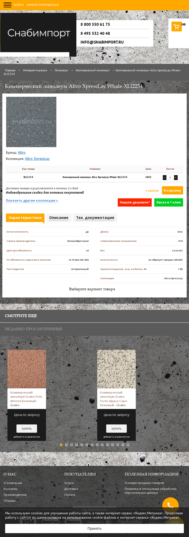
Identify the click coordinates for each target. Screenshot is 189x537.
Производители (15, 495)
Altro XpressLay (37, 159)
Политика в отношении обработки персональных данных (150, 491)
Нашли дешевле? (135, 202)
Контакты (10, 489)
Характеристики (25, 217)
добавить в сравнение (27, 436)
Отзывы (9, 500)
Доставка (71, 489)
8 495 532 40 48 (95, 33)
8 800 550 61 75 (95, 24)
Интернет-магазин (35, 70)
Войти (19, 5)
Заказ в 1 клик (168, 202)
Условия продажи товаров (144, 483)
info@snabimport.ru (102, 42)
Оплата (69, 495)
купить (27, 428)
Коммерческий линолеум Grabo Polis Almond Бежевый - (26, 398)
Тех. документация (95, 217)
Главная (10, 70)
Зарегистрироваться (43, 5)
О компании (13, 483)
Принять (94, 528)
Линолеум (61, 70)
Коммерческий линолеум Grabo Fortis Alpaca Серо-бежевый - (114, 398)
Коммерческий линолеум (93, 70)
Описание (58, 217)
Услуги (69, 483)
